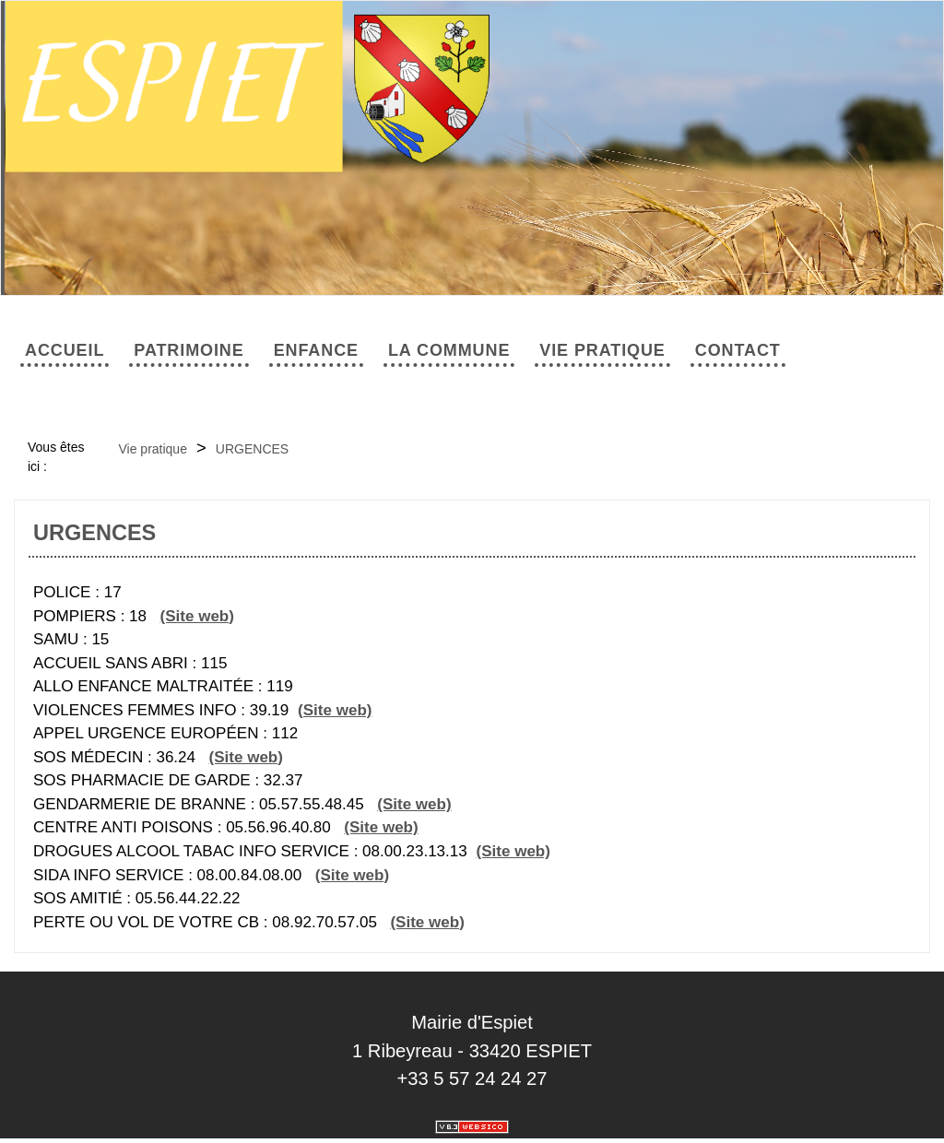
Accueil (64, 350)
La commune (449, 350)
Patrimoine (188, 350)
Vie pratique (602, 350)
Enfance (316, 350)
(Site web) (197, 616)
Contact (738, 350)
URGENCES (252, 449)
